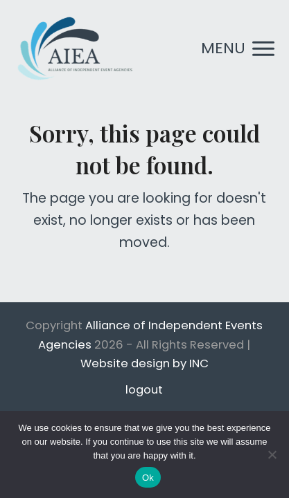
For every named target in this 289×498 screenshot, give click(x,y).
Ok (148, 477)
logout (144, 390)
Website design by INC (144, 363)
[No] (272, 454)
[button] (237, 48)
